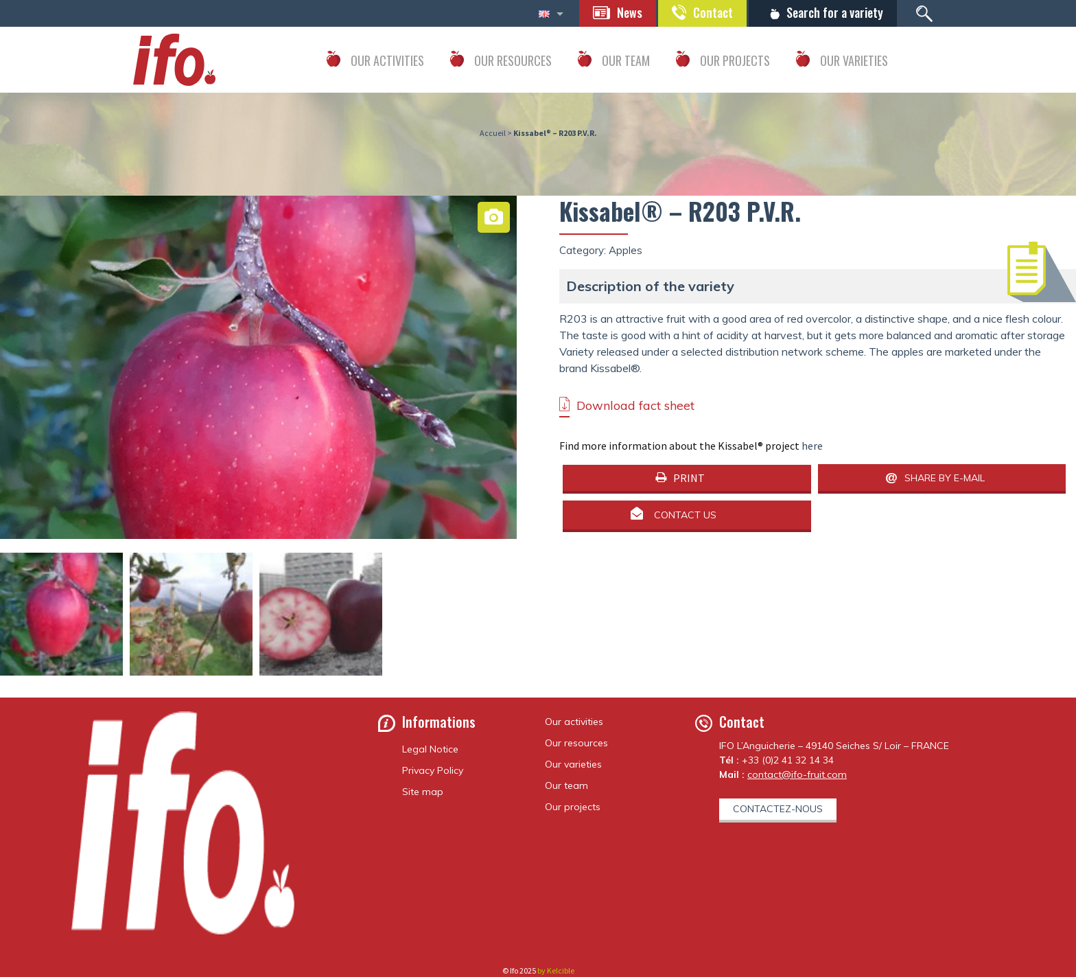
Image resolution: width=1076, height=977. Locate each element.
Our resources (576, 743)
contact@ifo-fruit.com (797, 774)
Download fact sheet (635, 405)
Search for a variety (834, 12)
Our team (566, 785)
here (812, 445)
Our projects (572, 807)
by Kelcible (555, 970)
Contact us (685, 515)
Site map (422, 791)
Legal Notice (430, 749)
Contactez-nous (778, 809)
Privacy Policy (432, 770)
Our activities (574, 721)
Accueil (493, 133)
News (629, 12)
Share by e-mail (944, 478)
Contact (713, 12)
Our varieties (573, 764)
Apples (625, 250)
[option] (258, 454)
